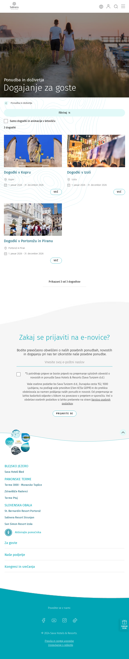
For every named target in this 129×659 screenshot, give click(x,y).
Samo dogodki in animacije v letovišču (32, 121)
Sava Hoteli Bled (14, 471)
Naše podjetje (15, 555)
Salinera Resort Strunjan (19, 517)
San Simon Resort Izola (18, 524)
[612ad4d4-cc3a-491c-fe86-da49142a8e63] (64, 362)
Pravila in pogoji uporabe (59, 641)
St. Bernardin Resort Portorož (23, 511)
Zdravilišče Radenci (16, 491)
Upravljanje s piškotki (60, 645)
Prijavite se (64, 413)
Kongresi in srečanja (20, 567)
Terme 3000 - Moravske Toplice (23, 484)
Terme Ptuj (11, 497)
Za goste (11, 543)
